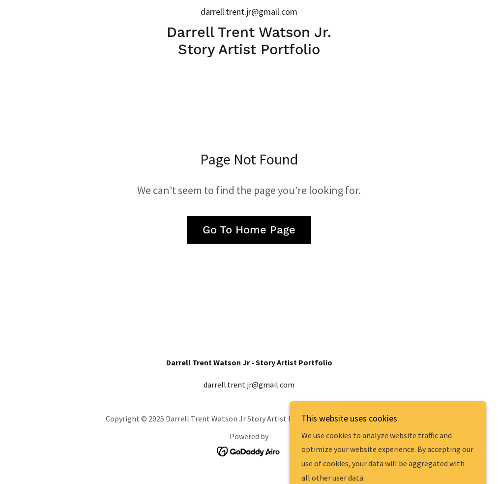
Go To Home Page (249, 230)
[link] (249, 51)
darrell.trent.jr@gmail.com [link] (249, 11)
